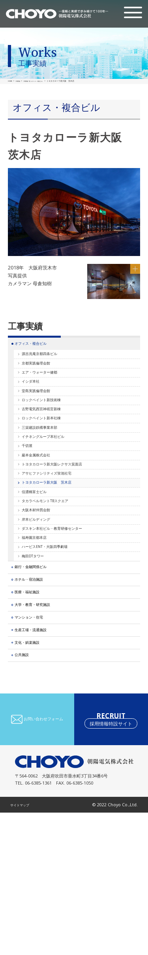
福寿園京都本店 (41, 625)
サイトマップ (23, 947)
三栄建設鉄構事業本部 (49, 467)
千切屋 (32, 493)
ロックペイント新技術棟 (51, 427)
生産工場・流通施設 (39, 758)
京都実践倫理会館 (44, 375)
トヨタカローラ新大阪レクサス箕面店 (65, 520)
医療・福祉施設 (34, 704)
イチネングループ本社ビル (53, 480)
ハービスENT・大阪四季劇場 (55, 638)
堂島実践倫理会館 (44, 414)
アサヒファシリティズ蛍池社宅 (58, 533)
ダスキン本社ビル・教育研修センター (65, 612)
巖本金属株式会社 (44, 507)
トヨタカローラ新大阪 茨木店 (58, 546)
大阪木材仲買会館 (44, 586)
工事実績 (20, 81)
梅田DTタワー (40, 652)
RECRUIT (110, 862)
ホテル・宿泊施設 (37, 686)
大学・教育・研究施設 (41, 722)
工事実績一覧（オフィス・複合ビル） (44, 81)
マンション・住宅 (37, 740)
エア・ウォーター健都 (49, 388)
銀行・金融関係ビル (39, 668)
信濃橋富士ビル (41, 560)
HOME (10, 81)
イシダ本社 (37, 401)
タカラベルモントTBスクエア (56, 573)
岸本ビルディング (44, 599)
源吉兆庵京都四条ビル (49, 362)
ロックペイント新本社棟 (51, 454)
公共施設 (27, 794)
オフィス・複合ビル (39, 346)
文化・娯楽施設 (34, 776)
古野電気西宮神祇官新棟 (51, 440)
